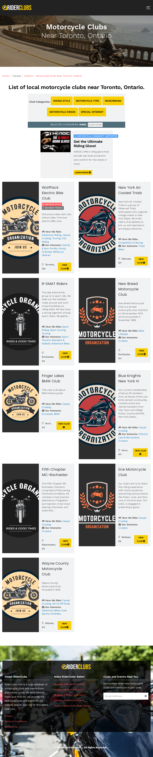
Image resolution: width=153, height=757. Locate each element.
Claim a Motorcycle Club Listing (72, 705)
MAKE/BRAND (113, 100)
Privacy (9, 716)
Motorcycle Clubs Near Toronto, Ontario (59, 75)
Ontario (28, 75)
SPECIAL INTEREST (92, 111)
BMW (57, 413)
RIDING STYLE (61, 100)
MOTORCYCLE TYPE (87, 100)
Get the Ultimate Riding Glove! (88, 143)
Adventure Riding (51, 235)
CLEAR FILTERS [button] (95, 125)
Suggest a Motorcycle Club (69, 684)
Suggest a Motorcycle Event (70, 695)
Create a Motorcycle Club (68, 689)
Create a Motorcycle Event (69, 700)
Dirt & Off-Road (61, 603)
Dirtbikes (56, 613)
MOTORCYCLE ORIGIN (62, 111)
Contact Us (11, 726)
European (47, 413)
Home (5, 75)
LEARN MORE (83, 172)
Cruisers (123, 340)
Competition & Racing (130, 242)
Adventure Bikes (60, 343)
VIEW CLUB (65, 267)
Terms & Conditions (16, 721)
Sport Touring (58, 330)
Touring (56, 238)
